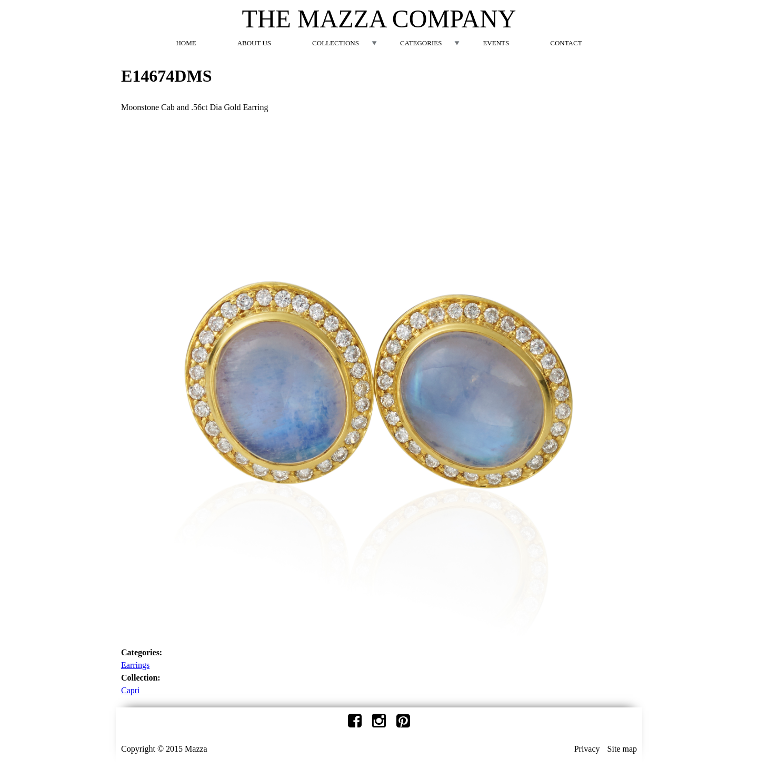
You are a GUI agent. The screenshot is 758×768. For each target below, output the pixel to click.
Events (496, 43)
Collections (335, 43)
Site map (622, 748)
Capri (130, 690)
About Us (254, 43)
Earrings (135, 665)
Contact (566, 43)
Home (186, 43)
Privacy (587, 748)
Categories (421, 43)
